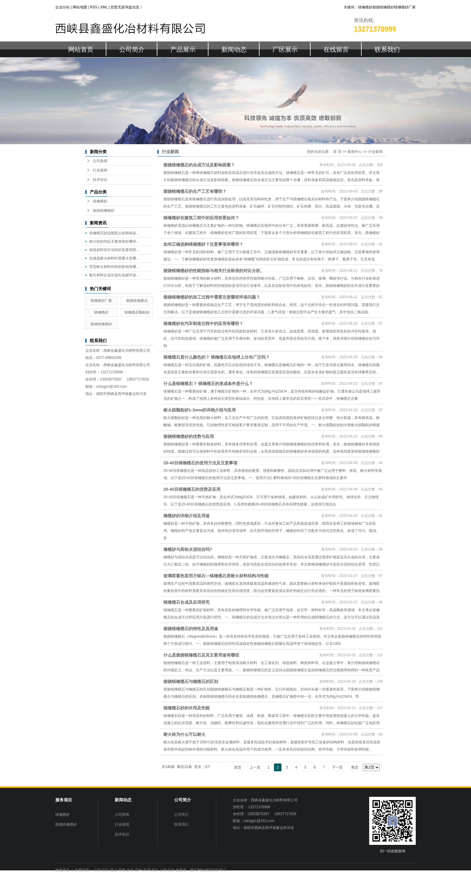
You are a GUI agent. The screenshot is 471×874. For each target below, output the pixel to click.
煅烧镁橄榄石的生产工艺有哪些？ (194, 191)
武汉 (154, 870)
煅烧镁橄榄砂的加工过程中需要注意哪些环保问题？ (211, 297)
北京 (171, 870)
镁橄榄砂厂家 (405, 7)
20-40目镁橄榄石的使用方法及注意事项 (200, 462)
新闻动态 (234, 49)
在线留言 (336, 49)
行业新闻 (100, 170)
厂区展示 (285, 49)
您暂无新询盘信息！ (127, 7)
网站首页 (80, 49)
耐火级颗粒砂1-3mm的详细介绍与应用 (199, 410)
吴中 (138, 870)
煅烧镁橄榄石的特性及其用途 (190, 628)
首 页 (337, 152)
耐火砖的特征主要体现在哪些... (114, 241)
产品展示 (183, 49)
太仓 (130, 870)
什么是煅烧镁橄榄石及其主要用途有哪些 (201, 655)
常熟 (122, 870)
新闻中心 (355, 152)
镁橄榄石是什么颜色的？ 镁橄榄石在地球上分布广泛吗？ (216, 357)
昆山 (113, 870)
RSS (94, 7)
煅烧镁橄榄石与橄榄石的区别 (190, 681)
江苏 (97, 870)
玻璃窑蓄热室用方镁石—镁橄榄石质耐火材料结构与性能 (216, 575)
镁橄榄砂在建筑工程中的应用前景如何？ (201, 217)
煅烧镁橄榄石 (137, 301)
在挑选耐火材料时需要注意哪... (114, 258)
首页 (237, 767)
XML (104, 7)
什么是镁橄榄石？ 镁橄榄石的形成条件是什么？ (208, 383)
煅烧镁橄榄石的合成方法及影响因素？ (199, 164)
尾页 (354, 767)
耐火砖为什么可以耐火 (184, 734)
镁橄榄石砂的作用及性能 (186, 708)
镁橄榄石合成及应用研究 (186, 602)
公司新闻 (100, 161)
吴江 (105, 870)
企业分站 (62, 7)
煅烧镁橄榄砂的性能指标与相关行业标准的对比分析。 (213, 270)
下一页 (337, 767)
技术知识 (100, 180)
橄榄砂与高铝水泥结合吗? (187, 549)
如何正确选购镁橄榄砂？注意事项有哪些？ (203, 244)
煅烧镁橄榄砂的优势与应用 (188, 436)
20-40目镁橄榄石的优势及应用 (191, 489)
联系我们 (387, 49)
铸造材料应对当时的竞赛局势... (114, 250)
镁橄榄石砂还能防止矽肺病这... (114, 233)
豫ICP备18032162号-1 (208, 870)
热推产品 (62, 870)
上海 (163, 870)
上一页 (255, 767)
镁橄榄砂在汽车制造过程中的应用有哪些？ (203, 323)
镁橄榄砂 (365, 7)
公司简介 (131, 49)
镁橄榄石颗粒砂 (137, 312)
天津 (146, 870)
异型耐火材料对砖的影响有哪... (114, 267)
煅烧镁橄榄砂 (383, 7)
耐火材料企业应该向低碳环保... (114, 275)
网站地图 (80, 7)
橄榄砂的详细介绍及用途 (186, 515)
